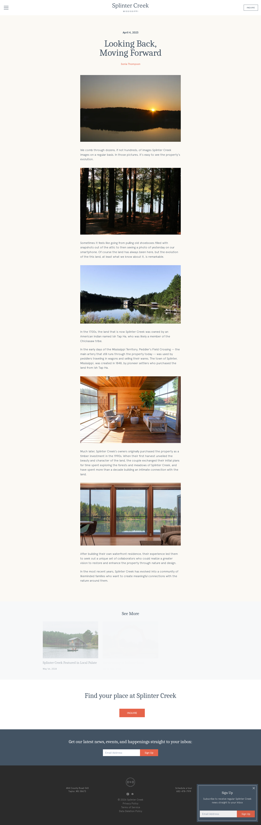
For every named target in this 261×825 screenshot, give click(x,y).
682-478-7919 (183, 791)
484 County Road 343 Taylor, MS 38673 (77, 790)
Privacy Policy (130, 803)
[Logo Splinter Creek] (130, 7)
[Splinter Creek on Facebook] (132, 794)
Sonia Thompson (130, 64)
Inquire (251, 7)
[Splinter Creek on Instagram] (128, 794)
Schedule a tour (183, 788)
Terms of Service (130, 807)
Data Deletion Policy (130, 811)
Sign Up (149, 752)
